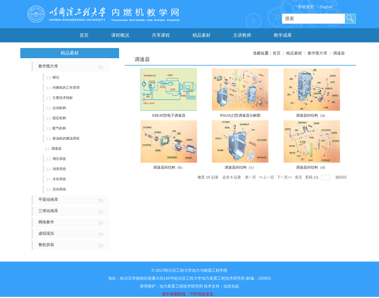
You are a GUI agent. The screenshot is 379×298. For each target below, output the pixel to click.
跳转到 (342, 177)
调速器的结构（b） (169, 167)
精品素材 (294, 53)
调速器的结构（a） (311, 115)
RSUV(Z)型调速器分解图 (240, 115)
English (325, 7)
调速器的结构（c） (240, 167)
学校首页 (305, 7)
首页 (277, 53)
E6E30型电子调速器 (168, 115)
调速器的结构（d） (311, 167)
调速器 (339, 53)
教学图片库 (317, 53)
